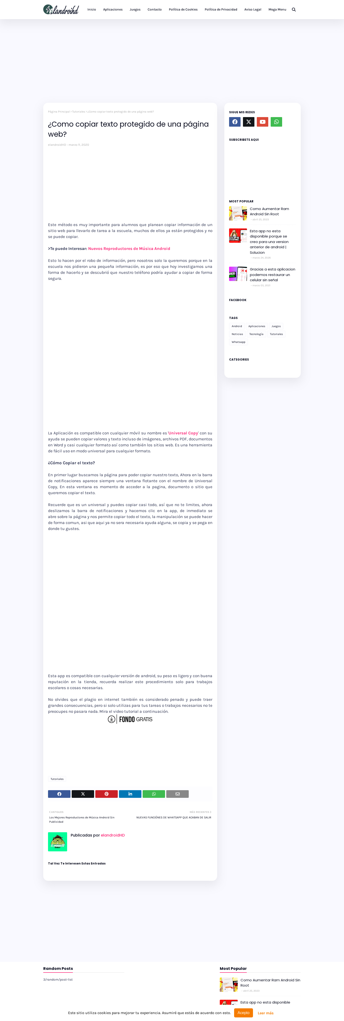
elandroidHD (57, 144)
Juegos (276, 326)
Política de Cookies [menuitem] (183, 9)
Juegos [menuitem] (135, 9)
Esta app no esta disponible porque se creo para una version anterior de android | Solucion (269, 241)
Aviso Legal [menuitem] (252, 9)
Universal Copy (183, 433)
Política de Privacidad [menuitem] (221, 9)
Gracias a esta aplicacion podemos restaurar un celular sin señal (272, 274)
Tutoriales (78, 111)
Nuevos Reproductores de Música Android (129, 248)
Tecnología (256, 334)
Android (237, 326)
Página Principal (59, 111)
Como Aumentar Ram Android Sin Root (269, 211)
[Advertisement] (172, 59)
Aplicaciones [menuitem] (113, 9)
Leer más (266, 1013)
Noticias (237, 334)
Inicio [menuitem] (91, 9)
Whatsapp (238, 342)
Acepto (244, 1013)
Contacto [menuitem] (155, 9)
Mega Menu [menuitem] (277, 9)
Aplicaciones (256, 326)
